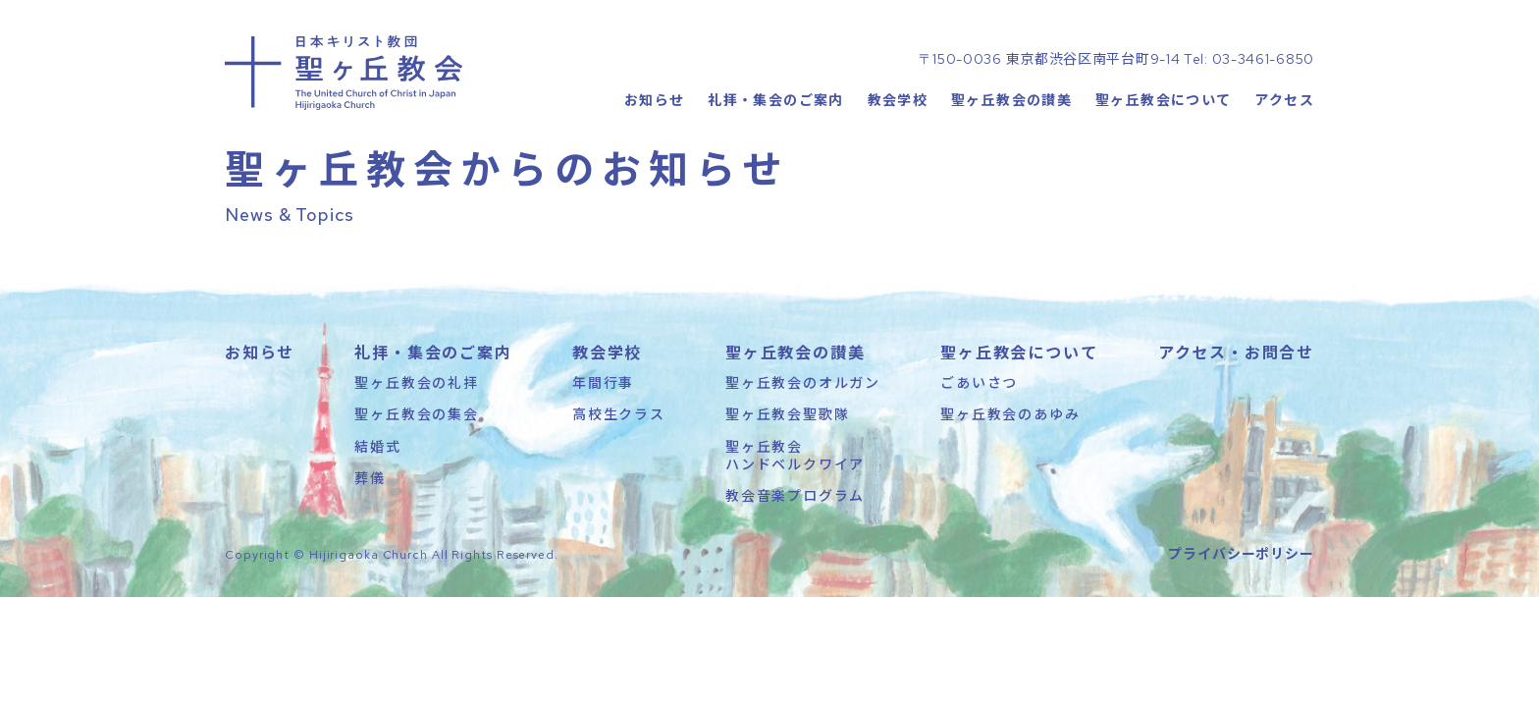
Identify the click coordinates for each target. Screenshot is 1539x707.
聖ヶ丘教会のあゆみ (1010, 467)
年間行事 (603, 436)
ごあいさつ (979, 436)
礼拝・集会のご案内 (776, 142)
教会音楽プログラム (795, 549)
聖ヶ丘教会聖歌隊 (787, 467)
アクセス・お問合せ (1236, 405)
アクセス (1284, 142)
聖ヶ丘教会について (1163, 142)
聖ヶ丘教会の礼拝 (416, 436)
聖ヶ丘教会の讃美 (1011, 142)
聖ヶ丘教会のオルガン (802, 436)
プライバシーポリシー (1241, 607)
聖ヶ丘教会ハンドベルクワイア (795, 507)
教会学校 (897, 142)
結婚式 (377, 499)
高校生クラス (618, 467)
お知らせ (653, 142)
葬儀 (370, 531)
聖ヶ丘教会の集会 (416, 467)
